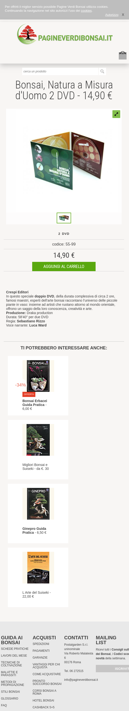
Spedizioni (41, 644)
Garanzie (40, 657)
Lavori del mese (14, 655)
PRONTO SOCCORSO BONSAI (47, 682)
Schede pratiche (15, 649)
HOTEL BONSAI (43, 700)
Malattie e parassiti (9, 674)
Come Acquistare (47, 674)
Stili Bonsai (10, 691)
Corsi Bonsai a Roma (44, 692)
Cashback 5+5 (44, 707)
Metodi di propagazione (12, 683)
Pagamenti (41, 650)
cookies (86, 10)
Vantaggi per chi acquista (46, 666)
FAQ (4, 705)
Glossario (9, 698)
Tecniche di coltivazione (11, 664)
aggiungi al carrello (63, 266)
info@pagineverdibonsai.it (81, 679)
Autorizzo (111, 15)
